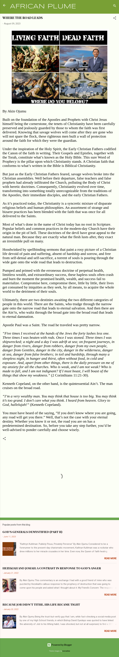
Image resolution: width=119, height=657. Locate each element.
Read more (110, 558)
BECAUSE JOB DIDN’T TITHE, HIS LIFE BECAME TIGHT (41, 604)
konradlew (66, 651)
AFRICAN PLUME (43, 6)
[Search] (115, 6)
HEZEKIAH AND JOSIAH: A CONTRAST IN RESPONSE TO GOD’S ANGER (51, 568)
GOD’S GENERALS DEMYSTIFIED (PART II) (32, 532)
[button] (115, 18)
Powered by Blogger (59, 644)
